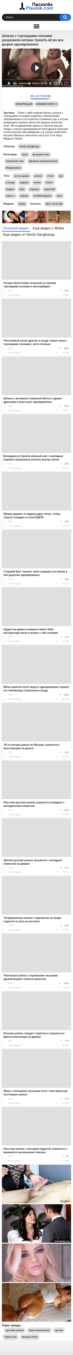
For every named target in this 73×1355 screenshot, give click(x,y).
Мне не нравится (26, 97)
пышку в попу (30, 1337)
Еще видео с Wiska (48, 228)
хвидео (10, 189)
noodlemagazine (42, 195)
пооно (49, 182)
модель (24, 182)
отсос (50, 176)
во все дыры (21, 176)
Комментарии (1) (46, 104)
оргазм (59, 1330)
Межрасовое (13, 168)
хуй (61, 176)
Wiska (22, 204)
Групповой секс (15, 161)
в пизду (10, 182)
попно (37, 182)
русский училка (15, 1330)
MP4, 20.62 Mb (54, 204)
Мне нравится (21, 97)
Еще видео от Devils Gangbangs (29, 234)
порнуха (34, 189)
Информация (24, 104)
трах (21, 189)
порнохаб (49, 189)
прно (59, 195)
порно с (10, 195)
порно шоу (10, 1337)
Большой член (41, 154)
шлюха (38, 176)
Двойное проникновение (43, 161)
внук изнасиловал (39, 1330)
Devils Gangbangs (29, 146)
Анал (25, 154)
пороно (24, 195)
